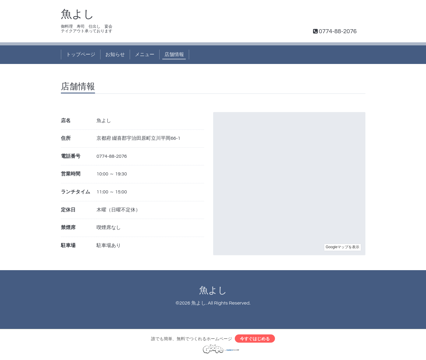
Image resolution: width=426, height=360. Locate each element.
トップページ (80, 54)
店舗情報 (174, 54)
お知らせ (115, 54)
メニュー (144, 54)
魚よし (77, 14)
